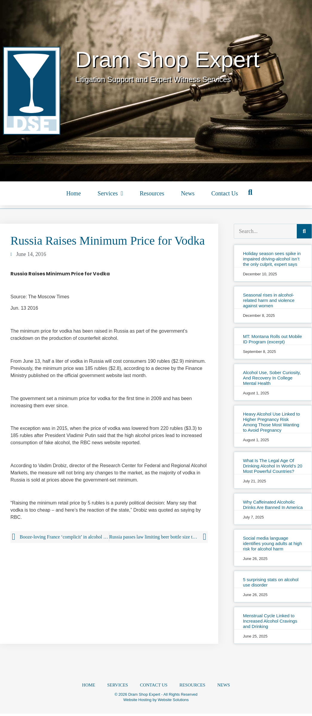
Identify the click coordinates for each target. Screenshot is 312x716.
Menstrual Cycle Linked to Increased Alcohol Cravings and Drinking (270, 621)
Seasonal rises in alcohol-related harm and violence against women (269, 300)
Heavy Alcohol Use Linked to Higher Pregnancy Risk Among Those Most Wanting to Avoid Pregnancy (271, 422)
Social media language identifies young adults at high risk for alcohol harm (272, 543)
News (188, 193)
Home (73, 193)
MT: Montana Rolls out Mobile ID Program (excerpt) (272, 339)
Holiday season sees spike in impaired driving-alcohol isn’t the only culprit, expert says (272, 259)
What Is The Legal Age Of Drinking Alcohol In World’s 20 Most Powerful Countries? (272, 466)
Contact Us (224, 193)
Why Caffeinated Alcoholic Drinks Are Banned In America (273, 504)
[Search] (304, 231)
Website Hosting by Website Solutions (156, 702)
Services (110, 193)
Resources (152, 193)
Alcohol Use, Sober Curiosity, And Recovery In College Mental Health (272, 378)
